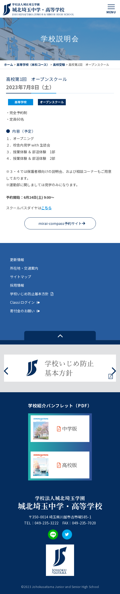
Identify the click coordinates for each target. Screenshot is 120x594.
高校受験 (59, 64)
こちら (46, 207)
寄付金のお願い (25, 310)
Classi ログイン (25, 302)
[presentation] (6, 370)
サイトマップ (20, 276)
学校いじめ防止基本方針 (31, 293)
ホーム (8, 64)
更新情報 (17, 259)
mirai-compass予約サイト (60, 223)
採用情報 (17, 285)
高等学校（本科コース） (33, 64)
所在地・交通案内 (24, 268)
